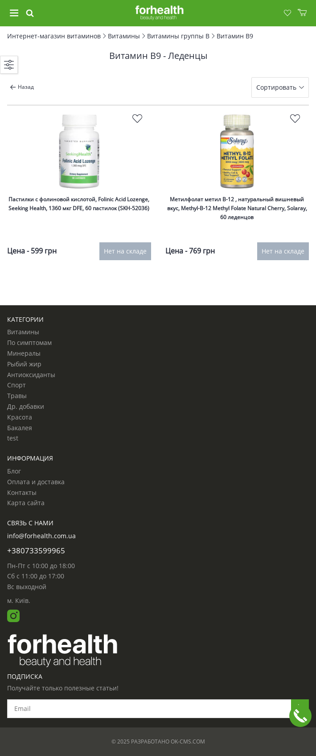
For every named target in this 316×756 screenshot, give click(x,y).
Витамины (23, 332)
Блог (14, 471)
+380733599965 (36, 550)
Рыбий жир (24, 364)
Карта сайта (26, 503)
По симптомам (29, 343)
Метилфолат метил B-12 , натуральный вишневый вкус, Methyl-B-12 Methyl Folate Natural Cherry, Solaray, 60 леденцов (237, 208)
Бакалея (19, 428)
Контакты (22, 493)
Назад (22, 87)
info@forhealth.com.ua (41, 536)
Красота (19, 417)
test (12, 438)
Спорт (16, 385)
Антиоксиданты (31, 375)
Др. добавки (25, 407)
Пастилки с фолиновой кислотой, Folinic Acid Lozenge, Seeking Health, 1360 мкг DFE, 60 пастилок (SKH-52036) (78, 203)
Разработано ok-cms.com (168, 741)
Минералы (24, 353)
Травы (17, 396)
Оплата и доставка (36, 482)
